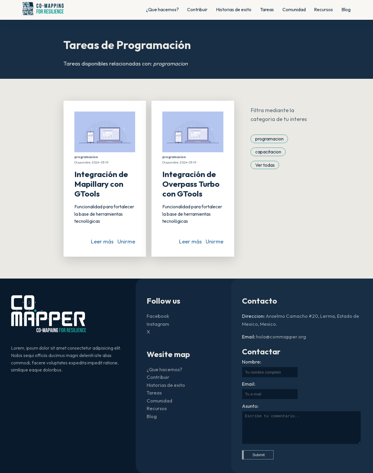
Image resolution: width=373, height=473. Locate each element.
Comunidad (294, 9)
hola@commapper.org (281, 336)
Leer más (102, 241)
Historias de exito (233, 9)
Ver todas (265, 165)
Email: (248, 384)
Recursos (323, 9)
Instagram (158, 324)
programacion (269, 139)
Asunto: (250, 406)
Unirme (126, 241)
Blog (346, 9)
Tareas (267, 9)
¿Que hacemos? (162, 9)
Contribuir (197, 9)
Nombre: (251, 362)
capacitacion (268, 152)
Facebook (158, 316)
